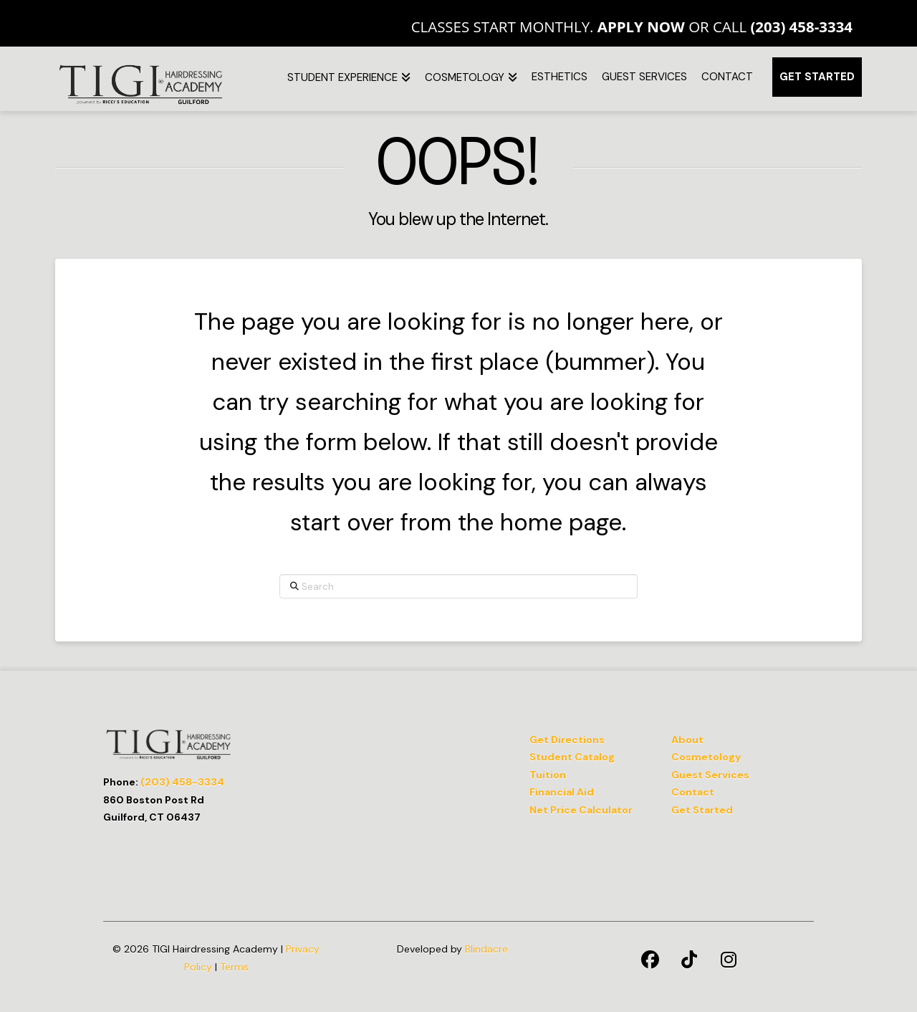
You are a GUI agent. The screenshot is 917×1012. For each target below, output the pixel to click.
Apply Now (641, 26)
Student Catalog (572, 756)
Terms (234, 966)
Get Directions (567, 739)
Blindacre (486, 948)
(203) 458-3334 (801, 26)
